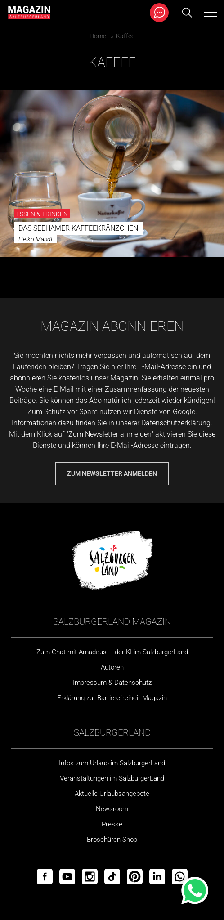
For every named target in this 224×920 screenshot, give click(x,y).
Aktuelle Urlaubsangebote (112, 794)
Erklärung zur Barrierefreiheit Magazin (112, 698)
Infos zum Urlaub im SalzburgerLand (112, 763)
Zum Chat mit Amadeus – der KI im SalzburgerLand (112, 652)
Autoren (112, 667)
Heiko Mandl (35, 239)
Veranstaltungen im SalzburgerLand (112, 778)
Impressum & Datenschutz (112, 683)
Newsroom (112, 809)
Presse (112, 824)
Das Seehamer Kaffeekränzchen (78, 228)
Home (98, 36)
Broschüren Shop (112, 839)
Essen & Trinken (42, 214)
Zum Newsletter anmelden (112, 473)
